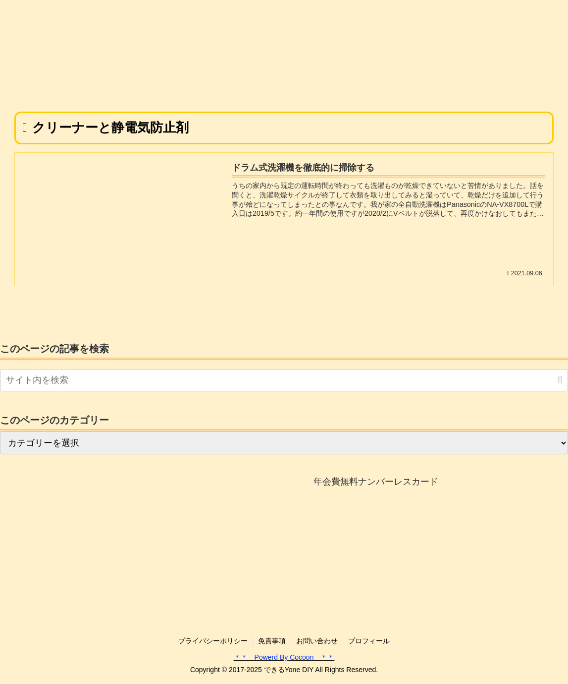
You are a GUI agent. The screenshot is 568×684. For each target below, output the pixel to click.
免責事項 (272, 641)
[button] (560, 380)
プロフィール (369, 641)
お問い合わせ (317, 641)
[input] (284, 380)
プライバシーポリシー (213, 641)
